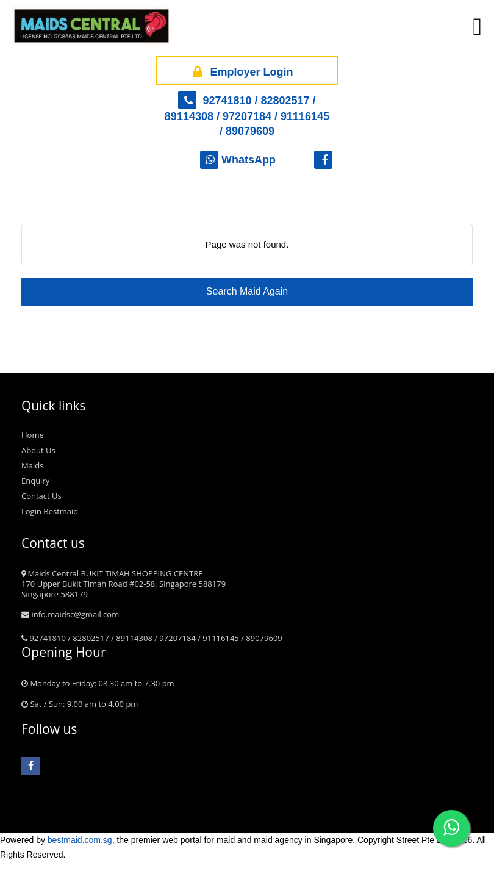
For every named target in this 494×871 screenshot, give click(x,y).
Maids (32, 465)
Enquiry (35, 481)
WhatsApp (238, 160)
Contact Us (41, 496)
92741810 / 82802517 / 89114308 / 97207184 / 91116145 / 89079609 (247, 116)
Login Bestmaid (49, 511)
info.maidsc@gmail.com (70, 614)
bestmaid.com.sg (80, 840)
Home (32, 435)
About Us (38, 450)
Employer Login (240, 70)
